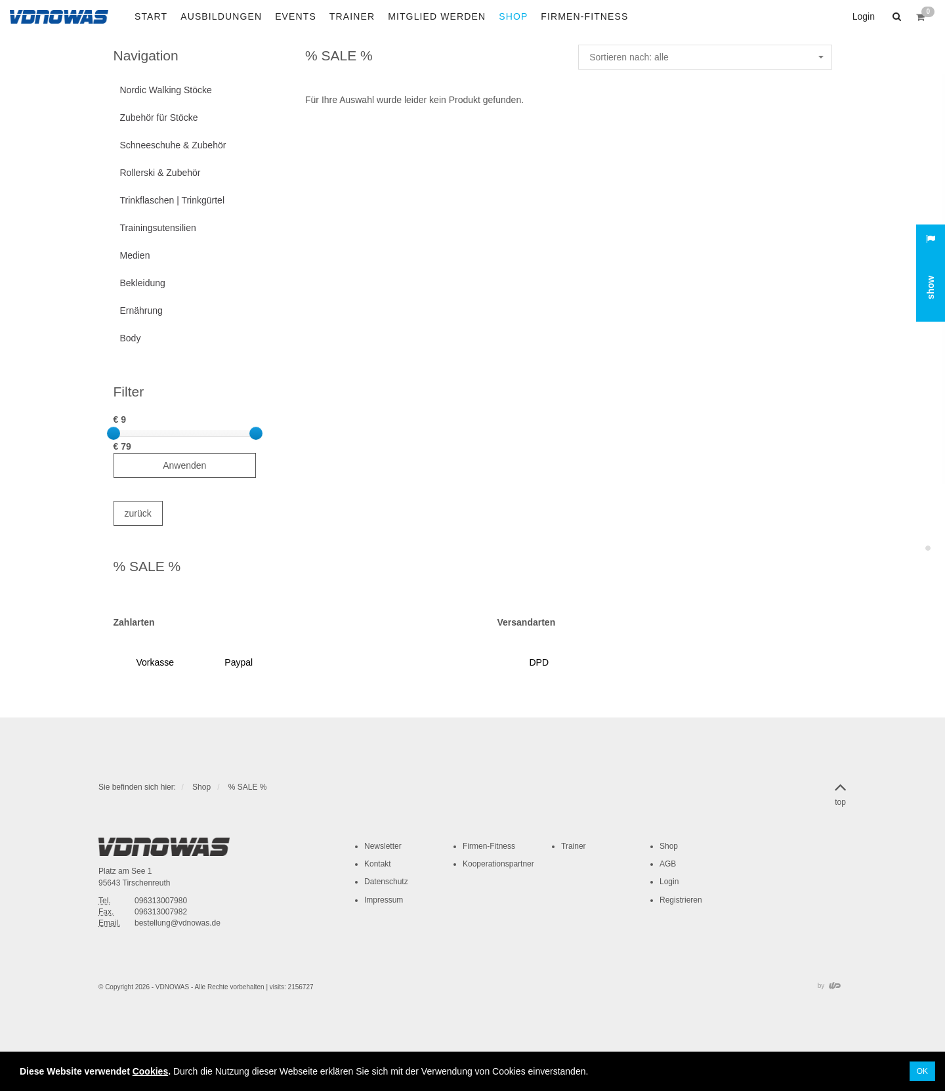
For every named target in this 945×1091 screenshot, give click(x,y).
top (840, 792)
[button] (895, 16)
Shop (201, 787)
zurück (138, 513)
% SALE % (247, 787)
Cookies (150, 1071)
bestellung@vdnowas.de (177, 923)
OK (922, 1071)
